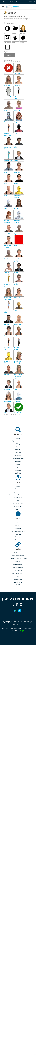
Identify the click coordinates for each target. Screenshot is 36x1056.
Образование (18, 498)
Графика (18, 470)
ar (18, 622)
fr (28, 622)
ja (31, 622)
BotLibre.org (18, 582)
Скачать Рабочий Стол (18, 573)
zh (20, 624)
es (25, 622)
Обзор (18, 444)
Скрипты (18, 461)
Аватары (18, 455)
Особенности (18, 553)
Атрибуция (18, 534)
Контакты (18, 525)
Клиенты (18, 540)
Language (7, 622)
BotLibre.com (18, 579)
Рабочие (18, 473)
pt (14, 624)
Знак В (18, 438)
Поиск (18, 447)
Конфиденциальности (18, 531)
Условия (18, 528)
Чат (18, 467)
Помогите (18, 486)
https (25, 631)
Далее (6, 62)
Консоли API (18, 506)
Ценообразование (18, 556)
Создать (18, 450)
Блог (18, 576)
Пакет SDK (18, 509)
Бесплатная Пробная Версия (18, 559)
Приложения (18, 570)
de (21, 622)
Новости (18, 489)
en (15, 622)
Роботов (18, 453)
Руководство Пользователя (18, 495)
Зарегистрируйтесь (18, 441)
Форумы (18, 464)
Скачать (18, 561)
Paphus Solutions (14, 631)
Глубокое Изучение (18, 458)
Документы (18, 492)
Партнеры (18, 537)
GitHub (18, 585)
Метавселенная (18, 567)
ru (17, 624)
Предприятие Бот (18, 564)
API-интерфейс (18, 503)
